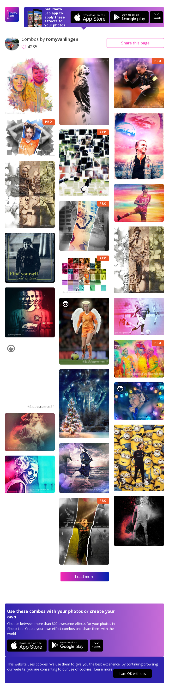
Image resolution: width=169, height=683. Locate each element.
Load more (84, 576)
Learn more (103, 669)
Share (135, 43)
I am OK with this (132, 673)
